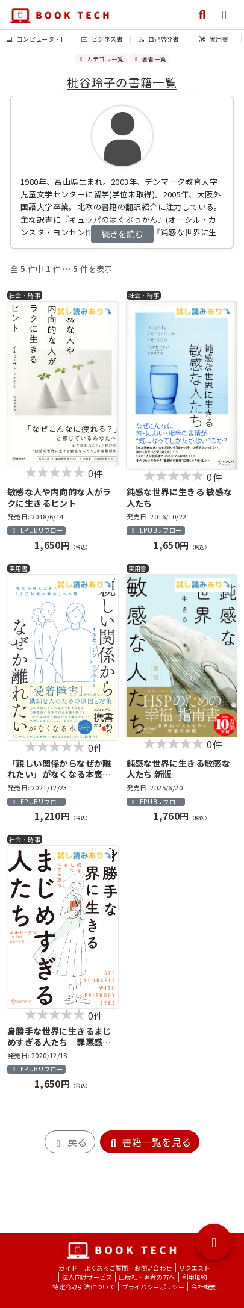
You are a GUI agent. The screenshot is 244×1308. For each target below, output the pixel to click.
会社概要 (203, 1286)
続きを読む (122, 234)
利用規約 (194, 1277)
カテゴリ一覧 (101, 58)
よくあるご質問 (106, 1267)
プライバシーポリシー (153, 1286)
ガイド (67, 1267)
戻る (69, 1142)
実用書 (213, 38)
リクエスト (194, 1267)
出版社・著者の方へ (147, 1277)
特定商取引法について (83, 1286)
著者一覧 (149, 58)
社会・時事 (24, 295)
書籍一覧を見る (150, 1142)
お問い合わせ (153, 1267)
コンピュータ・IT (36, 38)
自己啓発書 (159, 38)
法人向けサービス (87, 1277)
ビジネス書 (102, 38)
